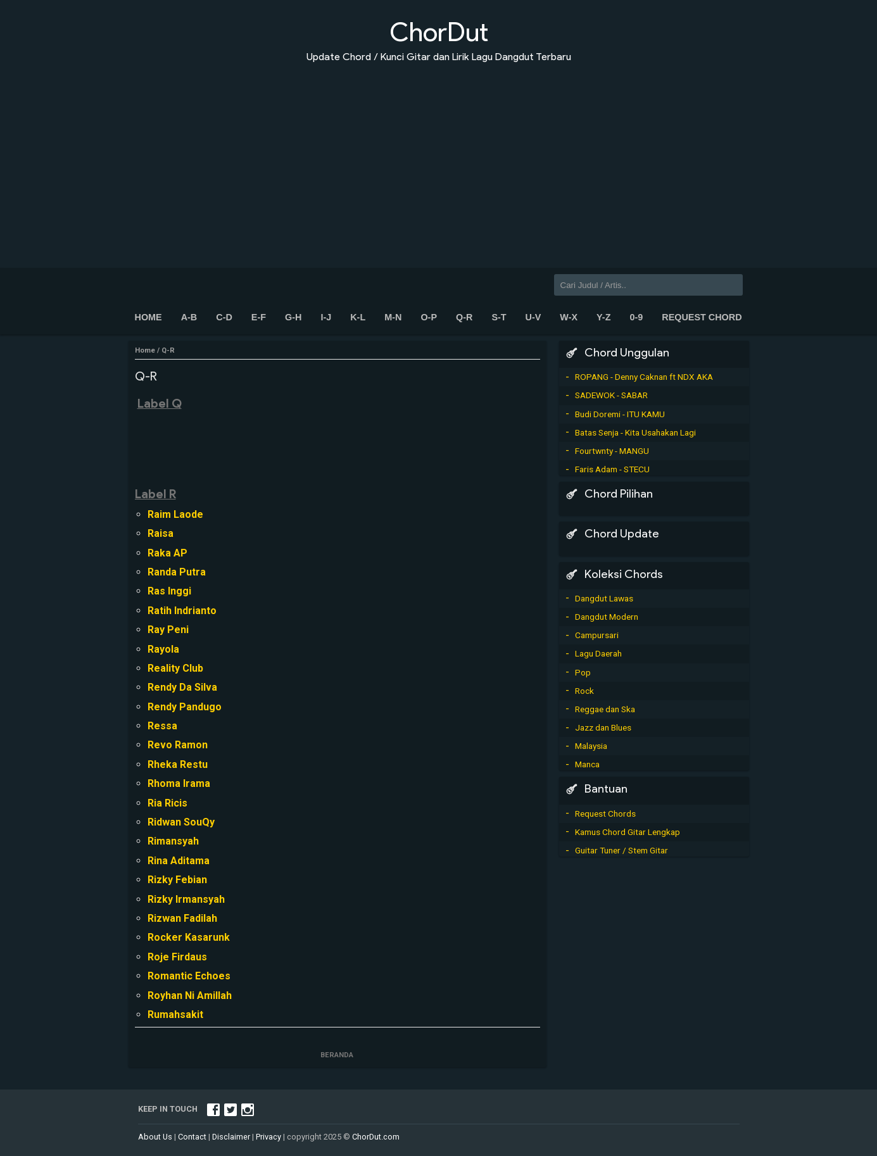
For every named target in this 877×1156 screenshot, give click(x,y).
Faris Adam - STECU (612, 469)
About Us (155, 1136)
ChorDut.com (376, 1136)
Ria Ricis (167, 803)
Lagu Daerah (598, 653)
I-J (325, 317)
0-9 (636, 317)
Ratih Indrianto (182, 611)
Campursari (597, 635)
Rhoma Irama (179, 783)
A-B (189, 317)
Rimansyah (173, 841)
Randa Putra (177, 572)
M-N (392, 317)
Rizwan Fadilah (182, 918)
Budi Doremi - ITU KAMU (620, 414)
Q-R (464, 317)
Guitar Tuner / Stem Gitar (621, 850)
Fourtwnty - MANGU (612, 451)
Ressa (162, 726)
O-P (428, 317)
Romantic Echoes (189, 976)
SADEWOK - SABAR (611, 395)
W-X (568, 317)
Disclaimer (231, 1136)
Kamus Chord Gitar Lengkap (627, 832)
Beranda (337, 1055)
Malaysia (591, 746)
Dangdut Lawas (604, 598)
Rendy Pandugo (185, 707)
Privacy (268, 1136)
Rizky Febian (177, 880)
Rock (584, 691)
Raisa (161, 533)
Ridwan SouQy (181, 822)
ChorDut (438, 32)
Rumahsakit (175, 1014)
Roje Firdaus (177, 957)
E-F (258, 317)
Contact (192, 1136)
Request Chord (701, 317)
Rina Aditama (179, 861)
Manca (587, 764)
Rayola (163, 649)
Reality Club (175, 668)
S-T (498, 317)
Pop (583, 672)
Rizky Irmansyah (186, 899)
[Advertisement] (439, 157)
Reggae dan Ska (605, 709)
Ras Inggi (169, 591)
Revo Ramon (178, 745)
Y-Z (603, 317)
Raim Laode (175, 514)
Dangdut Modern (606, 617)
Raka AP (167, 553)
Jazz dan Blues (603, 727)
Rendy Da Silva (182, 687)
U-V (533, 317)
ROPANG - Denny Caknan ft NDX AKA (644, 377)
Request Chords (605, 813)
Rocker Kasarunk (189, 937)
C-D (224, 317)
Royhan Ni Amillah (190, 996)
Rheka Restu (178, 764)
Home (148, 317)
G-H (293, 317)
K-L (357, 317)
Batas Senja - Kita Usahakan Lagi (635, 432)
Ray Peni (168, 630)
